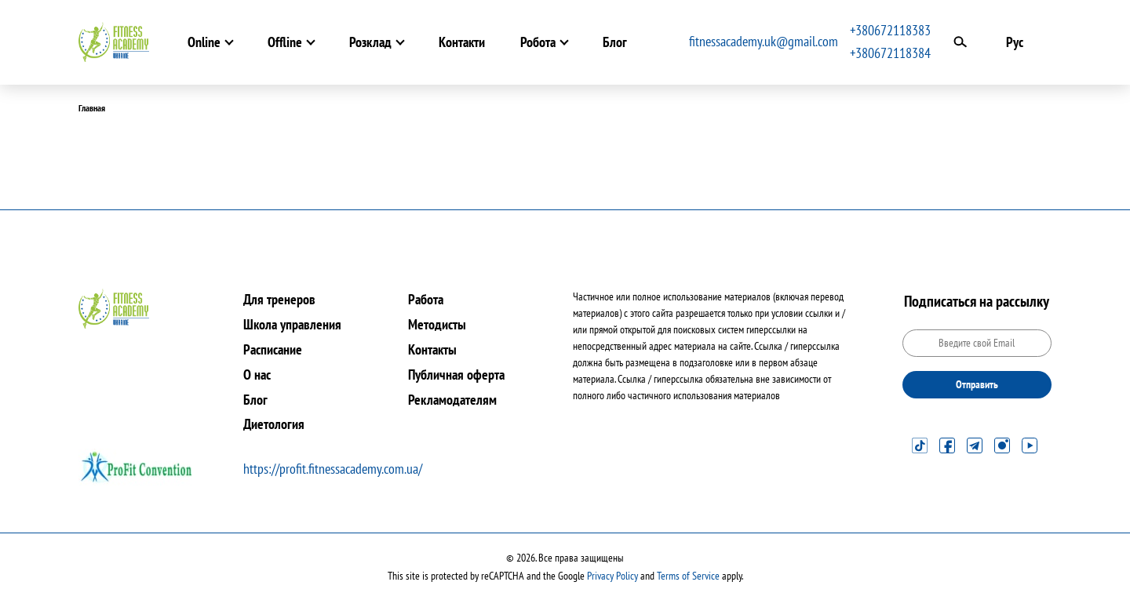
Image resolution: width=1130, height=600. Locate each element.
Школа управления (292, 324)
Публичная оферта (456, 374)
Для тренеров (279, 299)
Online (204, 42)
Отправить (977, 384)
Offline (285, 42)
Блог (615, 42)
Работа (425, 299)
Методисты (437, 324)
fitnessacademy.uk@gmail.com (763, 41)
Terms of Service (688, 576)
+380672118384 (890, 53)
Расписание (272, 349)
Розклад (370, 42)
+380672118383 (890, 30)
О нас (257, 374)
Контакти (462, 42)
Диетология (273, 424)
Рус (1014, 42)
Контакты (432, 349)
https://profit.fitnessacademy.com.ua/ (332, 469)
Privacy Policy (612, 576)
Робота (538, 42)
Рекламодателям (452, 400)
